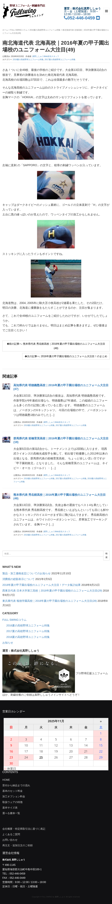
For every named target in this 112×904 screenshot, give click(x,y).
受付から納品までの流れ (16, 785)
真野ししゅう (60, 897)
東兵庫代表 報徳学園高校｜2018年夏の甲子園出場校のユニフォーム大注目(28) (49, 600)
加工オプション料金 (13, 796)
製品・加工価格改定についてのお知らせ (26, 573)
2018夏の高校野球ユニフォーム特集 (28, 637)
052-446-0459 (79, 17)
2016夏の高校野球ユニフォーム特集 (44, 30)
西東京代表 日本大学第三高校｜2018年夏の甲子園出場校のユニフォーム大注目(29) (52, 590)
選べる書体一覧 (11, 813)
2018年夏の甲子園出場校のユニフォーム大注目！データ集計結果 (41, 584)
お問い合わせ (10, 840)
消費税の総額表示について (18, 579)
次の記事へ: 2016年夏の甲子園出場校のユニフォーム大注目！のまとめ (66, 356)
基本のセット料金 (12, 791)
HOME (6, 780)
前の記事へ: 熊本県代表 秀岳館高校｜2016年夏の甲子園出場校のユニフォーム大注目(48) (56, 345)
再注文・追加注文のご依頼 (17, 845)
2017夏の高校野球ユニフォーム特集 (60, 59)
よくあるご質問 (11, 834)
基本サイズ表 (10, 807)
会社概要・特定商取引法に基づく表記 (23, 828)
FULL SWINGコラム (18, 30)
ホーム (5, 30)
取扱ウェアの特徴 (12, 802)
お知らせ (7, 642)
